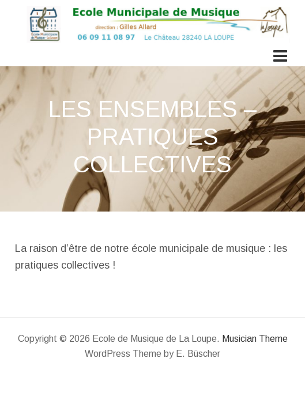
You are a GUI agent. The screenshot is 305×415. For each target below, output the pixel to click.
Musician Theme (255, 339)
